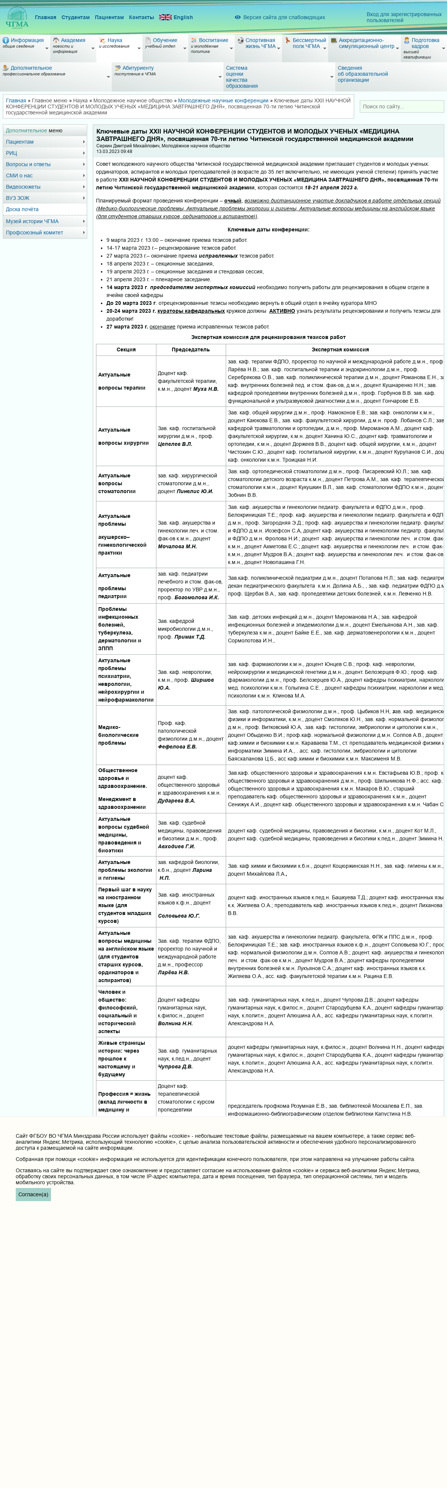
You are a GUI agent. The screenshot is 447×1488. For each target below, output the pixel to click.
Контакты (141, 17)
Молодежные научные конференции (223, 101)
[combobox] (402, 106)
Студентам (76, 17)
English (176, 17)
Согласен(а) (33, 1194)
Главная (45, 17)
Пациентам (109, 17)
